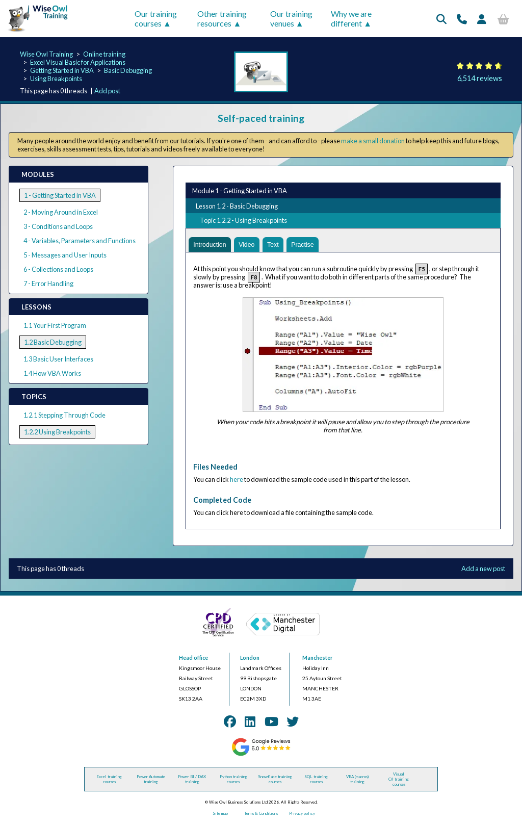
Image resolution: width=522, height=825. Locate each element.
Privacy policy (302, 814)
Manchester (317, 659)
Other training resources (222, 18)
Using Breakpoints (56, 78)
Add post (107, 91)
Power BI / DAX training (192, 780)
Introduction (211, 245)
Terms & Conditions (261, 814)
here (236, 480)
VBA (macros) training (357, 780)
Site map (220, 814)
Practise (306, 245)
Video (249, 245)
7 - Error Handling (48, 283)
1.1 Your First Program (54, 325)
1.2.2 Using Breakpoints (57, 432)
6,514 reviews (479, 78)
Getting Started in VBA (62, 70)
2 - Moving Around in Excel (60, 212)
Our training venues (291, 18)
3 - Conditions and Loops (58, 226)
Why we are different (351, 18)
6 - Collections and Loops (58, 269)
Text (275, 245)
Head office (193, 659)
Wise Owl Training (46, 54)
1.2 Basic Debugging (53, 342)
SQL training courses (316, 780)
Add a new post (483, 569)
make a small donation (373, 141)
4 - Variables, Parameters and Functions (79, 241)
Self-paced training (261, 118)
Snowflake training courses (275, 780)
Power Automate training (151, 780)
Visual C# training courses (398, 780)
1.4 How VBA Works (52, 373)
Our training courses (156, 18)
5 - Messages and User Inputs (65, 255)
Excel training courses (109, 780)
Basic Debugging (128, 70)
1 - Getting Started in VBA (60, 195)
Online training (104, 54)
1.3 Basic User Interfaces (58, 359)
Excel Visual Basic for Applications (77, 62)
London (249, 659)
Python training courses (233, 780)
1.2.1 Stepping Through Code (64, 415)
